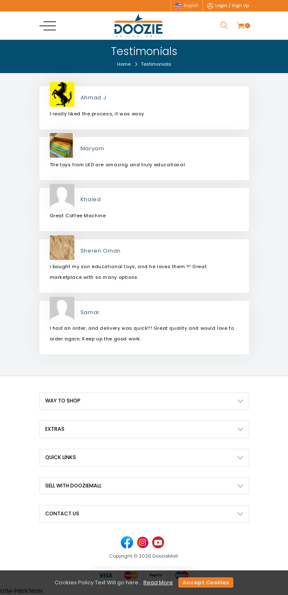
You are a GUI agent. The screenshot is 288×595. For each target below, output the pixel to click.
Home (124, 64)
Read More (158, 582)
